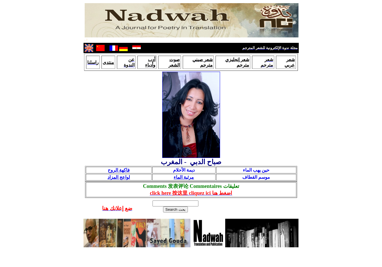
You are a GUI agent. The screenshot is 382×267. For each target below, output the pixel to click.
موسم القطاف (256, 177)
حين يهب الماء (256, 170)
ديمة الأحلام (184, 170)
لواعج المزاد (118, 177)
